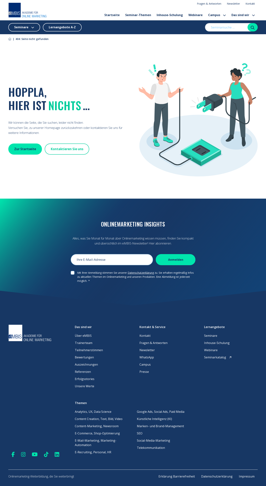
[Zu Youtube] (35, 454)
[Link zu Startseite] (9, 39)
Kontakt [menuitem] (250, 3)
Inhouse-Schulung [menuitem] (217, 343)
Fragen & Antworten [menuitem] (209, 3)
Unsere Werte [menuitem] (84, 386)
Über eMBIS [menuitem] (83, 336)
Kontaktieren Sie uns (67, 149)
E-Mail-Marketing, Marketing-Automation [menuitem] (95, 442)
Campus (217, 15)
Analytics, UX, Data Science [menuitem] (93, 412)
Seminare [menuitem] (210, 336)
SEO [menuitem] (139, 433)
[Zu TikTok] (46, 454)
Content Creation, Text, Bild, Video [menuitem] (98, 419)
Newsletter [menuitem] (233, 3)
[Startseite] (27, 10)
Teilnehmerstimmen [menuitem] (89, 350)
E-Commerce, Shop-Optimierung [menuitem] (97, 433)
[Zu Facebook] (13, 454)
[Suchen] (253, 27)
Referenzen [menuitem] (83, 372)
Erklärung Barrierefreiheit (176, 476)
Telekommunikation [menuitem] (151, 448)
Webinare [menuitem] (211, 350)
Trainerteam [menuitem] (83, 343)
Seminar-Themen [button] (138, 15)
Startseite (112, 15)
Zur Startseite (25, 149)
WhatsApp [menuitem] (146, 357)
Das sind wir (243, 15)
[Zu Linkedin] (57, 454)
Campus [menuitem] (145, 364)
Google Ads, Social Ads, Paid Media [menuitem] (160, 412)
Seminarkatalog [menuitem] (218, 357)
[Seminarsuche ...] (228, 27)
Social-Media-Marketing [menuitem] (153, 440)
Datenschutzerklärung (141, 272)
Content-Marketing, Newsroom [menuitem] (97, 426)
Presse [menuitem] (144, 372)
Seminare (24, 27)
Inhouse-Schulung (170, 15)
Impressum (247, 476)
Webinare (195, 15)
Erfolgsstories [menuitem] (84, 379)
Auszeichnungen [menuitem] (86, 364)
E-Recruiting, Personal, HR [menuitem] (93, 452)
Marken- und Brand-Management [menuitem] (160, 426)
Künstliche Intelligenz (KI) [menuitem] (154, 419)
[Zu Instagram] (23, 454)
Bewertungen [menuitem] (84, 357)
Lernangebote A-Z (62, 27)
